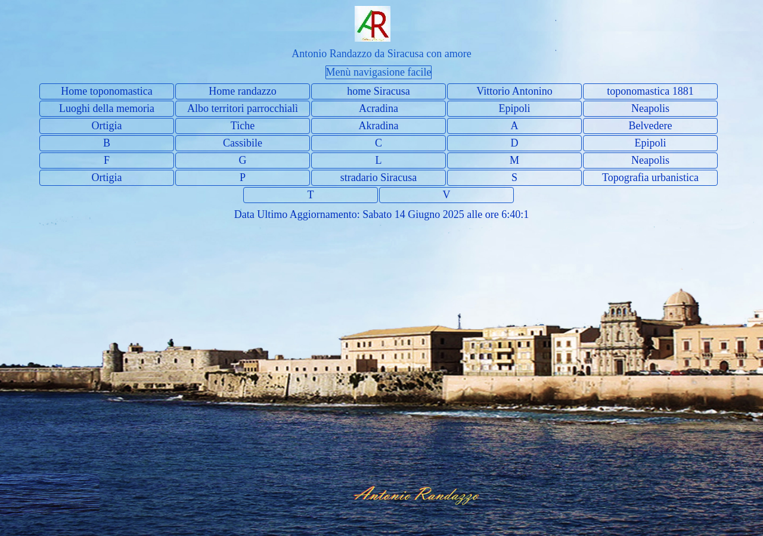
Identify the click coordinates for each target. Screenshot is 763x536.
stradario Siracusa (378, 177)
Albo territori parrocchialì (242, 108)
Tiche (243, 126)
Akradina (379, 126)
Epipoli (515, 108)
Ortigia (107, 126)
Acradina (378, 108)
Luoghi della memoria (106, 108)
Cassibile (242, 143)
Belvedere (650, 126)
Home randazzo (242, 91)
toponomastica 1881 (650, 91)
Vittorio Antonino (514, 91)
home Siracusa (378, 91)
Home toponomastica (106, 91)
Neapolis (650, 108)
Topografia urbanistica (650, 177)
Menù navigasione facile (379, 72)
